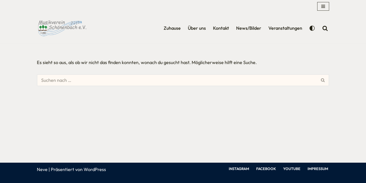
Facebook (266, 168)
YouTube (291, 168)
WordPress (95, 169)
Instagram (239, 168)
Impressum (318, 168)
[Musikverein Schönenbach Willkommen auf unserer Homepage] (62, 28)
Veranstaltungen (285, 28)
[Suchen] (325, 28)
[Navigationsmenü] (323, 6)
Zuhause (172, 28)
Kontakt (221, 28)
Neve (42, 169)
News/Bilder (248, 28)
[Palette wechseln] (312, 28)
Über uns (197, 28)
